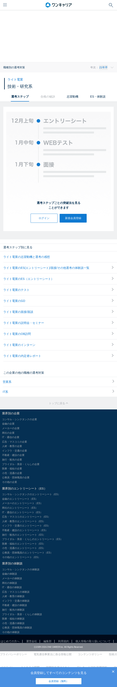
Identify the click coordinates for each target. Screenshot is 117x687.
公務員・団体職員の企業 (16, 477)
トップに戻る (58, 403)
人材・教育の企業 (12, 446)
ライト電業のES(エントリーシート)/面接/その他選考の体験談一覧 (58, 267)
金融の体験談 (9, 573)
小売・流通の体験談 (13, 623)
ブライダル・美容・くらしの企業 (20, 464)
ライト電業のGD (58, 300)
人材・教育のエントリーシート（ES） (23, 521)
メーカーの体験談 (12, 578)
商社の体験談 (9, 583)
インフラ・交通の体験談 (16, 600)
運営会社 (31, 641)
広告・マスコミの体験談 (16, 591)
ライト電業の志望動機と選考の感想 (26, 256)
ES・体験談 (98, 96)
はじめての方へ (10, 641)
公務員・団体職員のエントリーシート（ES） (27, 552)
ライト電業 (15, 79)
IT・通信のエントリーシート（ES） (22, 512)
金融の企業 (8, 423)
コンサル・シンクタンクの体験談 (20, 569)
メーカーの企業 (11, 428)
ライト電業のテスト (58, 289)
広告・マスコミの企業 (14, 441)
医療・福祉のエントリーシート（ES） (23, 543)
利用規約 (63, 641)
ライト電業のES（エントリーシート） (58, 278)
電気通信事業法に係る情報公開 (52, 654)
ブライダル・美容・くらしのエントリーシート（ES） (32, 539)
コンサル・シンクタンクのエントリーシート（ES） (31, 494)
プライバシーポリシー (13, 654)
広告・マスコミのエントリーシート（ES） (26, 516)
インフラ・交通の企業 (14, 450)
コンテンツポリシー (90, 654)
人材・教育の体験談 (13, 596)
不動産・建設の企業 (13, 455)
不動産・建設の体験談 (14, 605)
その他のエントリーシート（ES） (21, 557)
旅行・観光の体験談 (13, 609)
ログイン (44, 218)
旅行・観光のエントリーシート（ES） (23, 534)
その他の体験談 (11, 632)
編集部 (47, 641)
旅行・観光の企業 (12, 459)
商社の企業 (8, 432)
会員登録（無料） (59, 681)
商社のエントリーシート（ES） (20, 507)
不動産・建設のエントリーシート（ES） (25, 530)
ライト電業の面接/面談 (58, 311)
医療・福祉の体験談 (13, 618)
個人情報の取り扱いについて (93, 641)
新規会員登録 (73, 218)
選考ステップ (20, 96)
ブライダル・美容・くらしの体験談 (22, 614)
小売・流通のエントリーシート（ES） (23, 548)
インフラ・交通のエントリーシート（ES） (26, 525)
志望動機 (72, 96)
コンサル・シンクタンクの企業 (19, 419)
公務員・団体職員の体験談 (17, 627)
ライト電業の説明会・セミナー (58, 323)
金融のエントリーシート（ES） (20, 498)
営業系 (58, 381)
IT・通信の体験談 (12, 587)
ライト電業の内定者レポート (58, 356)
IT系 (58, 391)
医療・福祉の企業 (12, 468)
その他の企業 (9, 482)
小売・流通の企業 (12, 473)
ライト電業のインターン (58, 345)
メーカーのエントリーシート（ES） (22, 503)
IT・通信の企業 (10, 437)
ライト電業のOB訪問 (58, 334)
